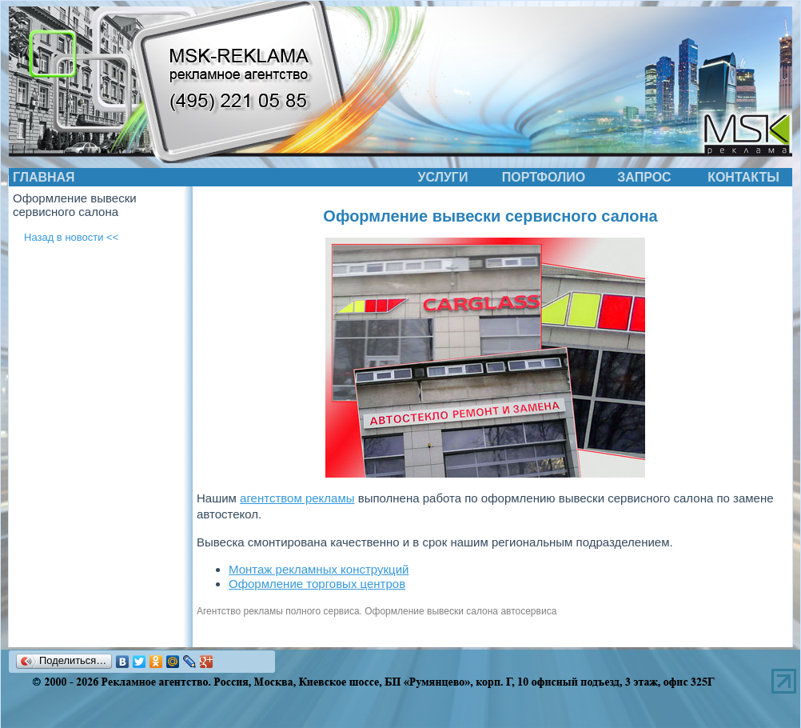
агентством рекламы (297, 498)
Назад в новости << (71, 237)
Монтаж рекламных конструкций (318, 569)
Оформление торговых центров (317, 583)
